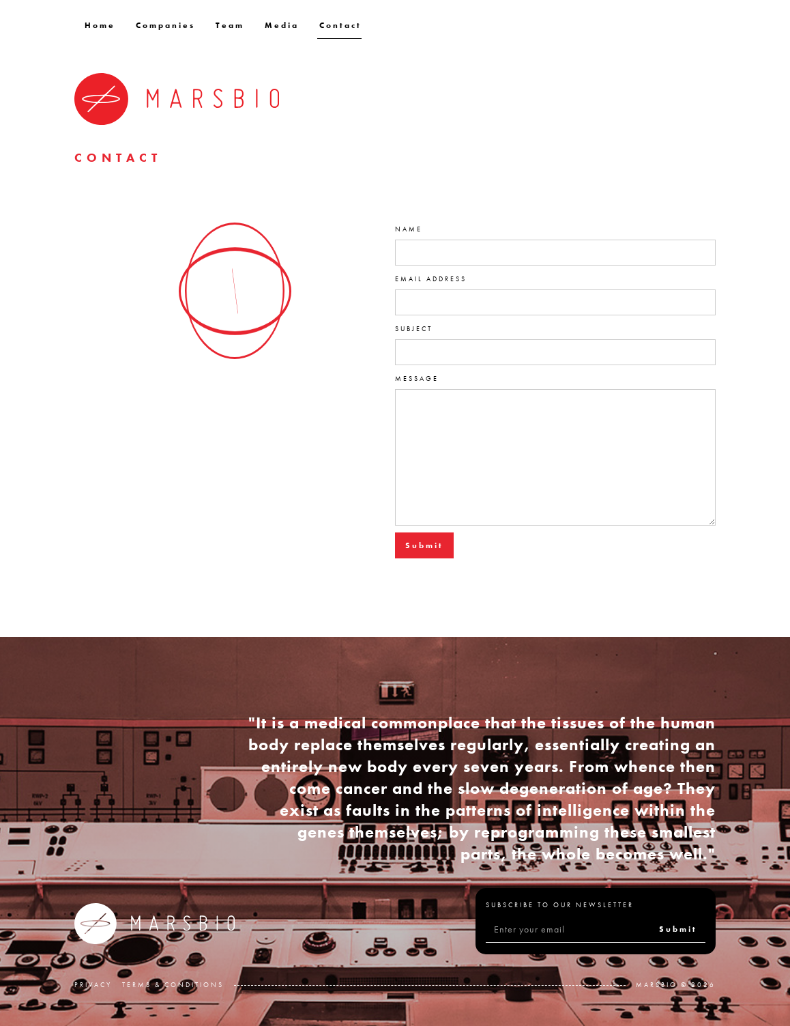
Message (417, 378)
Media (282, 25)
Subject (414, 328)
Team (230, 25)
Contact (340, 25)
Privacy (93, 984)
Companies (165, 25)
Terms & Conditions (173, 984)
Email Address (431, 278)
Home (100, 25)
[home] (176, 99)
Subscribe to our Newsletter (560, 904)
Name (408, 229)
